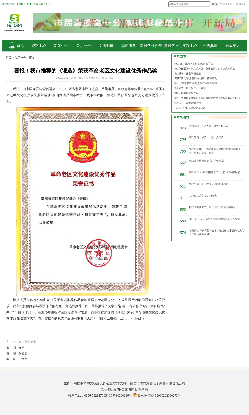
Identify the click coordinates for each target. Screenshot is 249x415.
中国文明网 (226, 4)
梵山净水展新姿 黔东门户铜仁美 (206, 160)
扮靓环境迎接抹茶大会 (186, 93)
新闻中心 (61, 46)
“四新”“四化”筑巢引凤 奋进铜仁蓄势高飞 (195, 78)
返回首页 (241, 4)
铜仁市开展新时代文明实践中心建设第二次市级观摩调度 (204, 68)
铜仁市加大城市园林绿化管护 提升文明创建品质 (215, 172)
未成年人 (232, 46)
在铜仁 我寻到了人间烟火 (203, 195)
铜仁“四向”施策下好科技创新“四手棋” (194, 63)
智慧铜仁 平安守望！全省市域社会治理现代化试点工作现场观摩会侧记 (216, 232)
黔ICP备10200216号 (118, 395)
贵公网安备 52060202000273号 (159, 395)
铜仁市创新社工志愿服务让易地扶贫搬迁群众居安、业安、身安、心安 (215, 151)
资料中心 (38, 46)
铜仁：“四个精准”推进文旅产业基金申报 (195, 83)
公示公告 (83, 46)
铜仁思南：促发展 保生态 (187, 73)
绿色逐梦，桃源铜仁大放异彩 (190, 88)
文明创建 (106, 46)
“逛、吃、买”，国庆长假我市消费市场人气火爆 (214, 219)
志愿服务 (128, 46)
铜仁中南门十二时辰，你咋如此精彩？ (210, 184)
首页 (16, 45)
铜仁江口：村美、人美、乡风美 (206, 137)
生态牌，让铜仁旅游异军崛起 (190, 107)
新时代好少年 (151, 46)
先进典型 (210, 46)
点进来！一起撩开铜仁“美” (188, 103)
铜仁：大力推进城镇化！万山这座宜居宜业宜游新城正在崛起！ (208, 98)
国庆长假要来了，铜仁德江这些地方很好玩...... (214, 207)
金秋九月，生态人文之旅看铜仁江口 (208, 125)
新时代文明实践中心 (180, 46)
